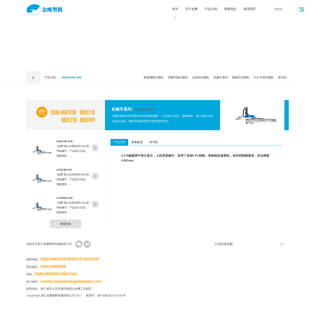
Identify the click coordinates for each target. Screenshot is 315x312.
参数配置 (137, 142)
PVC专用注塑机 (264, 77)
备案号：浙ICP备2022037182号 (108, 295)
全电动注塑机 (200, 77)
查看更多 (65, 223)
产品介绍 (211, 9)
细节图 (154, 142)
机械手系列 (221, 77)
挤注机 (282, 77)
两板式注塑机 (240, 77)
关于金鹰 (191, 9)
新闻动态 (230, 9)
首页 (175, 9)
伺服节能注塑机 (178, 77)
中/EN (278, 9)
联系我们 (250, 9)
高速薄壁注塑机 (153, 77)
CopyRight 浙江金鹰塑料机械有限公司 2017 (54, 295)
